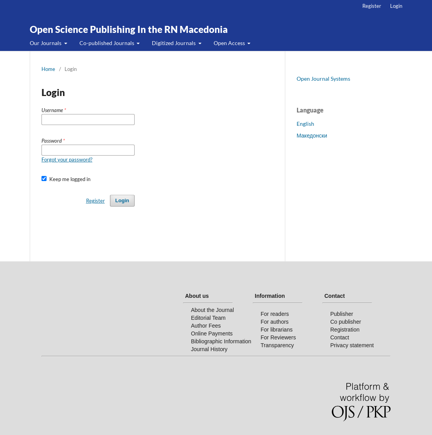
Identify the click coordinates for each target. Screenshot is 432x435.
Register (371, 6)
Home (48, 69)
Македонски (312, 135)
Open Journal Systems (323, 78)
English (305, 123)
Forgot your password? (66, 159)
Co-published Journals (107, 43)
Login (396, 6)
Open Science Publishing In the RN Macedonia (129, 29)
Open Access (230, 43)
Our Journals (46, 43)
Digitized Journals (174, 43)
